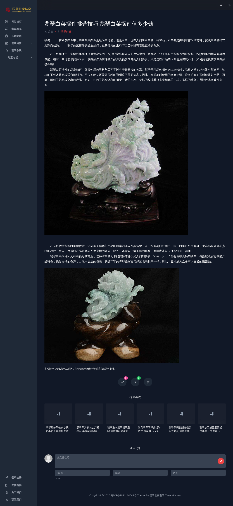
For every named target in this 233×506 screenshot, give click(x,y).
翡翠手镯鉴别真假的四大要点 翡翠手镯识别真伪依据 (180, 429)
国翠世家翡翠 (157, 495)
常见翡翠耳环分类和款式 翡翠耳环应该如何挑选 (149, 429)
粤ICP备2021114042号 (124, 495)
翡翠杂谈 (66, 31)
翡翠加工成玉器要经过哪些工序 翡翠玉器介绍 (211, 429)
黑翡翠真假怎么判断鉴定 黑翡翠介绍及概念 (88, 429)
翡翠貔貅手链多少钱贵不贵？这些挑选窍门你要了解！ (57, 429)
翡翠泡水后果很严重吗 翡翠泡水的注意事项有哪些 (119, 429)
